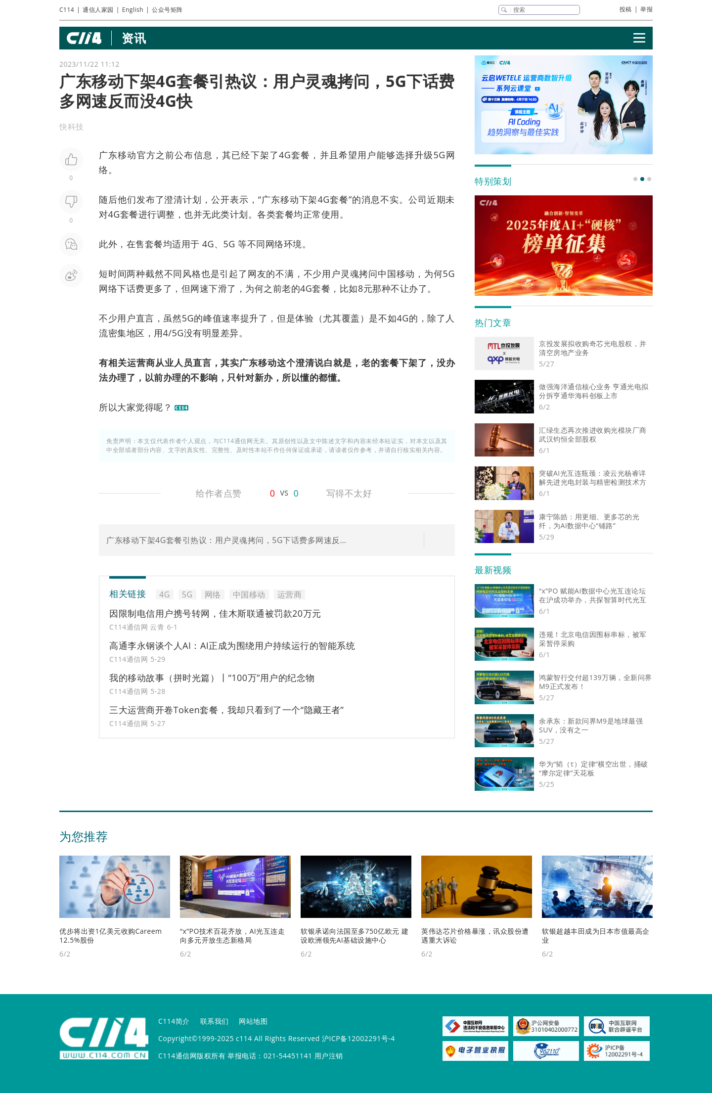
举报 (646, 9)
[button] (635, 179)
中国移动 (396, 273)
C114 (66, 9)
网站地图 (253, 1021)
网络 (213, 594)
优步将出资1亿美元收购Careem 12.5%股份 (110, 935)
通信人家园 (98, 9)
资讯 (134, 38)
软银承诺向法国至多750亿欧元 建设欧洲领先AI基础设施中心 (354, 935)
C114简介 (174, 1021)
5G (439, 155)
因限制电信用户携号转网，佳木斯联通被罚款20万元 (215, 613)
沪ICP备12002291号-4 (358, 1038)
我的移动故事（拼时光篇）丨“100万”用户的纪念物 (212, 677)
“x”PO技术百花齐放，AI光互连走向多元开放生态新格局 (232, 935)
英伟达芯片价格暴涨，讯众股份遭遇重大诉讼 (475, 935)
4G (285, 155)
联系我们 (214, 1021)
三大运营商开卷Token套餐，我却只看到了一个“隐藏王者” (226, 710)
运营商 (141, 362)
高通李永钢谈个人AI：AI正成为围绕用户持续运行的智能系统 (232, 645)
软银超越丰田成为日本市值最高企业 (596, 935)
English (132, 9)
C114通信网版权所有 (191, 1055)
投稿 (626, 9)
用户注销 (328, 1055)
